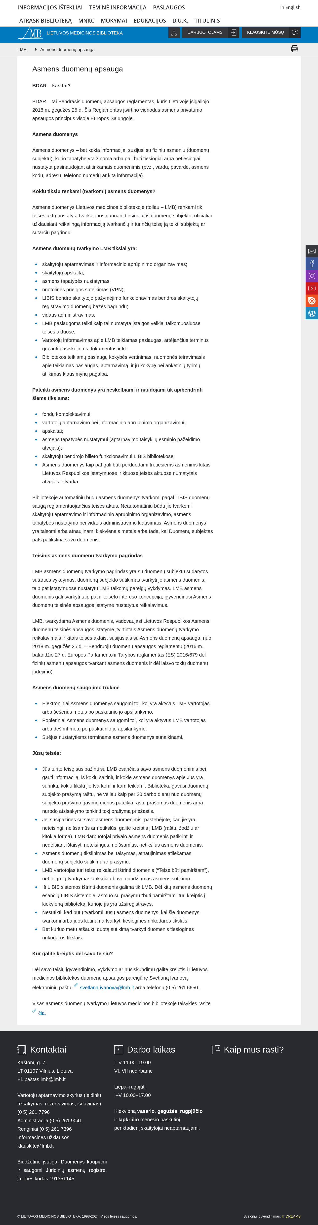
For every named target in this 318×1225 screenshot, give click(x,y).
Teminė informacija (118, 7)
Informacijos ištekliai (50, 7)
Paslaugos (169, 7)
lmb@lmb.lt (52, 1079)
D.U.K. (180, 20)
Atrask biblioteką (45, 20)
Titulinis (207, 20)
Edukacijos (150, 20)
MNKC (86, 20)
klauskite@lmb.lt (36, 1146)
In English (290, 7)
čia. (42, 1013)
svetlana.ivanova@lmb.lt (107, 987)
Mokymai (114, 20)
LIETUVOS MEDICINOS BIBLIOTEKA (85, 33)
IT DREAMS (291, 1216)
